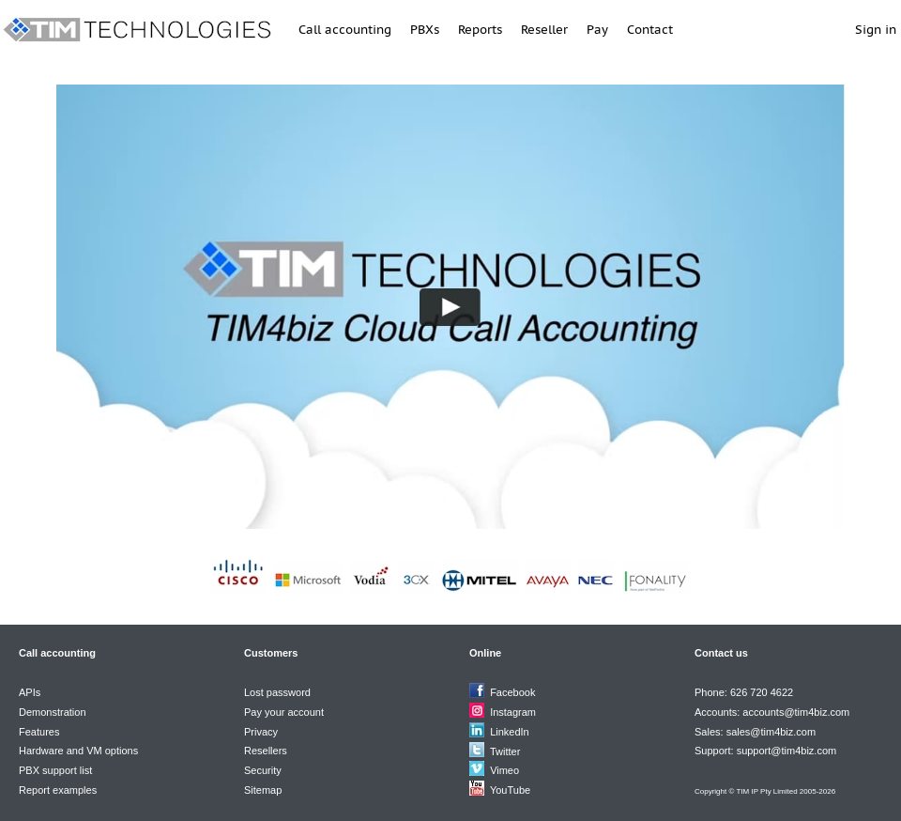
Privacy (261, 731)
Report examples (58, 790)
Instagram (513, 712)
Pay (597, 30)
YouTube (510, 790)
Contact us (721, 652)
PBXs (424, 30)
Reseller (544, 30)
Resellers (265, 750)
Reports (480, 30)
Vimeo (504, 770)
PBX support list (55, 770)
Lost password (277, 692)
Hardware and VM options (78, 750)
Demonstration (52, 712)
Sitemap (263, 790)
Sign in (875, 30)
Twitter (505, 751)
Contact (650, 30)
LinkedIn (509, 731)
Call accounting (344, 30)
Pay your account (284, 712)
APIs (29, 692)
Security (263, 770)
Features (39, 731)
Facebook (512, 692)
